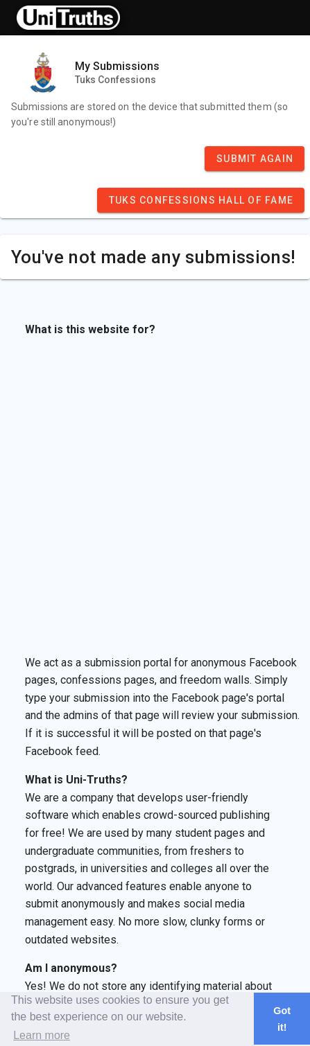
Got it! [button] (282, 1019)
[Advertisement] (151, 496)
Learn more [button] (41, 1035)
